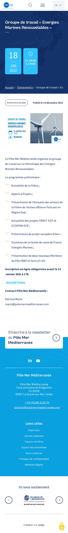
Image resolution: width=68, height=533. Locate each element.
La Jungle (39, 524)
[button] (42, 5)
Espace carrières (34, 441)
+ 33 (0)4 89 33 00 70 (37, 402)
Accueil (9, 87)
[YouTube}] (38, 361)
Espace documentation (34, 447)
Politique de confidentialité (34, 458)
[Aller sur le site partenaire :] (34, 500)
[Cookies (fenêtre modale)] (61, 527)
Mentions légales (34, 464)
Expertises (34, 430)
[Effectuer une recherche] (30, 5)
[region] (34, 87)
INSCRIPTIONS (15, 282)
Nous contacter (34, 453)
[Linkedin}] (30, 361)
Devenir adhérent (34, 436)
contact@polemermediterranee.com (37, 407)
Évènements (25, 87)
